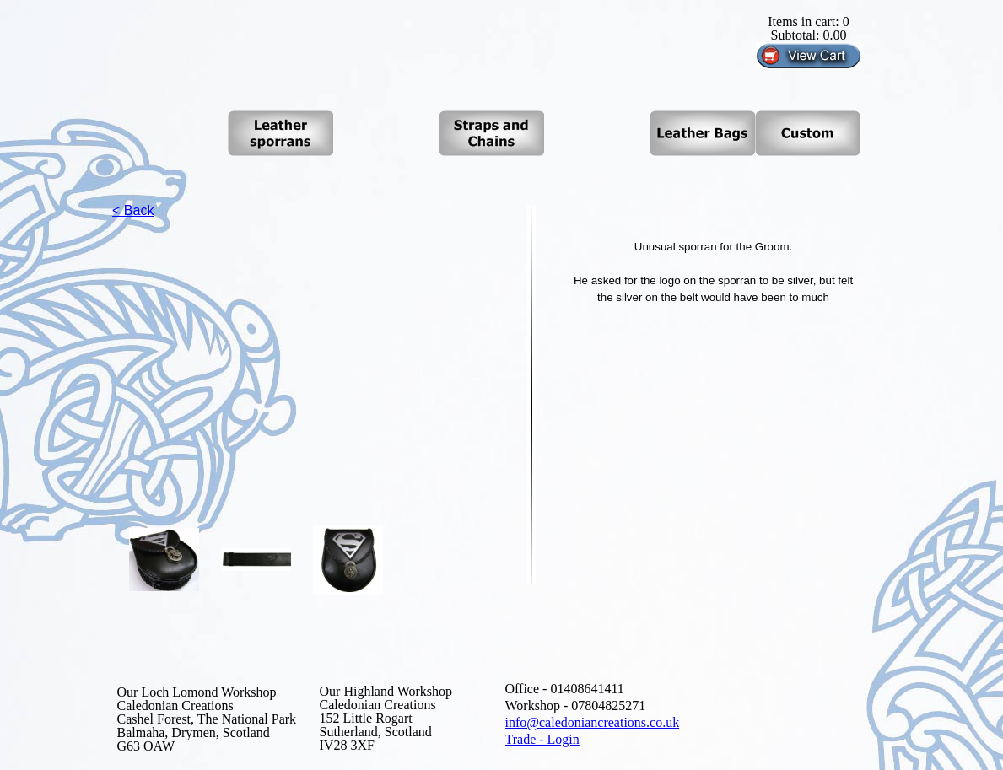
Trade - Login (542, 739)
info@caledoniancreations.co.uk (592, 722)
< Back (133, 210)
